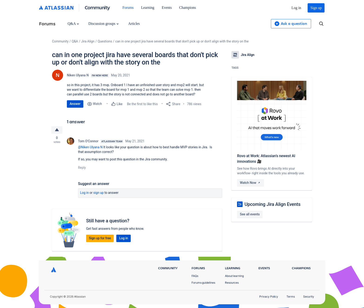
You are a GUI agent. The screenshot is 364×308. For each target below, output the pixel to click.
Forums (127, 8)
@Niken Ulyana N (90, 147)
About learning (234, 276)
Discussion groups (103, 24)
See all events (250, 214)
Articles (134, 24)
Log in (296, 8)
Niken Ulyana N (78, 75)
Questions (105, 41)
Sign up (316, 8)
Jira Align (87, 41)
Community (97, 7)
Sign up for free (100, 238)
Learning (147, 8)
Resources (232, 282)
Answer (75, 104)
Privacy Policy (268, 296)
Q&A (73, 24)
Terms (290, 296)
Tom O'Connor (88, 141)
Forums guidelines (203, 282)
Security (308, 296)
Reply (82, 167)
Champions (187, 8)
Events (167, 8)
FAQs (195, 276)
